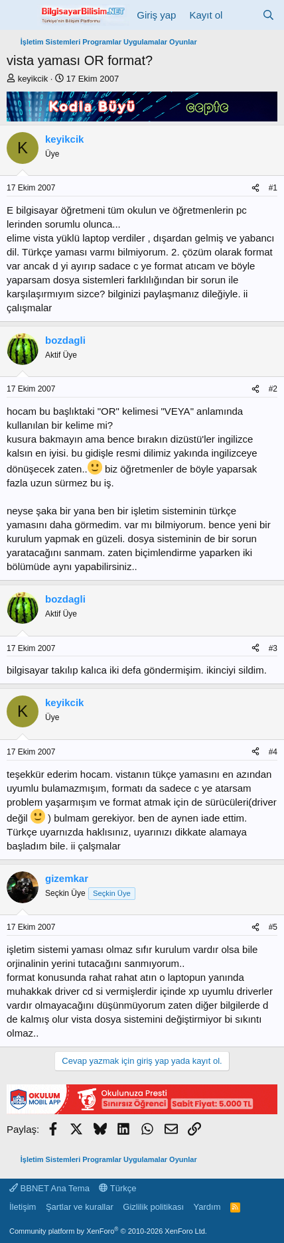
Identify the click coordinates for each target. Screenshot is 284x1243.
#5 (273, 927)
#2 (273, 389)
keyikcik (33, 79)
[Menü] (18, 15)
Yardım (207, 1207)
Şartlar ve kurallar (79, 1207)
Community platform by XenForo (108, 1231)
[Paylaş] (255, 188)
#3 (273, 648)
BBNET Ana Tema (49, 1188)
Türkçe (117, 1188)
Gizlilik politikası (153, 1207)
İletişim (22, 1207)
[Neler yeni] (242, 15)
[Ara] (268, 15)
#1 (273, 187)
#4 (273, 752)
